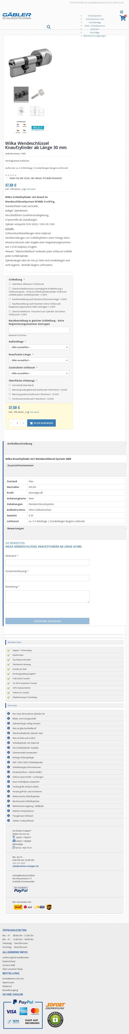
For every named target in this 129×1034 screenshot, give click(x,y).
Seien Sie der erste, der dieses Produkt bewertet (37, 177)
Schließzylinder (95, 15)
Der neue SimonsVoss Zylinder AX (29, 713)
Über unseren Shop (13, 968)
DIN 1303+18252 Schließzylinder (28, 762)
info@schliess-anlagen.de (25, 865)
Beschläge (94, 32)
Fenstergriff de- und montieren (27, 791)
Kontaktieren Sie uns (81, 2)
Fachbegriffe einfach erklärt (26, 786)
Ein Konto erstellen (112, 2)
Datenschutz (9, 960)
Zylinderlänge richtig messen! (26, 723)
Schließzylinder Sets (95, 19)
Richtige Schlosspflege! (23, 757)
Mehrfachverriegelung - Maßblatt (28, 805)
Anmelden (97, 2)
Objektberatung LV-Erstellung (25, 697)
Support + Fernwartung (22, 650)
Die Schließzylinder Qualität (25, 747)
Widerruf (7, 985)
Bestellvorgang (10, 989)
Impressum (8, 981)
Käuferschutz (18, 655)
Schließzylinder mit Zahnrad (26, 742)
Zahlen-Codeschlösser (23, 820)
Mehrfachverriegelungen (94, 36)
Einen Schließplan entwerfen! (26, 781)
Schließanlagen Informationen (27, 766)
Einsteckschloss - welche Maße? (27, 771)
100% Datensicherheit (21, 687)
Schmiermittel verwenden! (25, 752)
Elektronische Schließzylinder (26, 796)
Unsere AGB (9, 964)
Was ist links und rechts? (24, 737)
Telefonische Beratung (22, 664)
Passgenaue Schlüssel (23, 815)
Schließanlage (95, 22)
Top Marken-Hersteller (22, 659)
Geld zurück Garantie (21, 678)
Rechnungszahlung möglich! (24, 673)
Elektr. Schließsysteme (95, 25)
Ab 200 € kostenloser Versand (25, 683)
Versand (32, 188)
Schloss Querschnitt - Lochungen (28, 776)
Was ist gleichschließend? (24, 728)
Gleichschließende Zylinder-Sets (28, 732)
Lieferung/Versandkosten (16, 956)
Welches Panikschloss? (23, 810)
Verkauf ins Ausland (21, 692)
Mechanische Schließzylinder (26, 801)
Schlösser (95, 29)
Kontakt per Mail (20, 669)
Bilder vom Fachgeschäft (24, 718)
